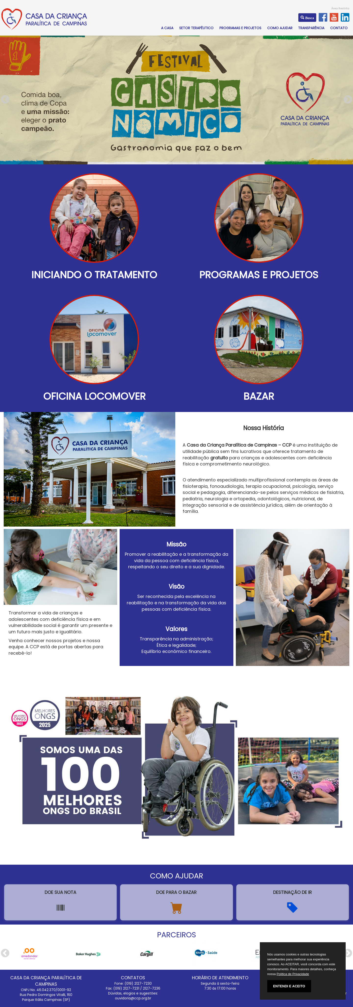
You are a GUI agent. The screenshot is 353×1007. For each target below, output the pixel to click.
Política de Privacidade (293, 974)
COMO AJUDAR (279, 28)
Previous (5, 100)
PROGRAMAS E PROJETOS (240, 28)
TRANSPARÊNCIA (311, 28)
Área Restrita (340, 8)
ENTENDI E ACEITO (289, 986)
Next (348, 100)
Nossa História (263, 428)
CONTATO (339, 28)
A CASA (167, 28)
